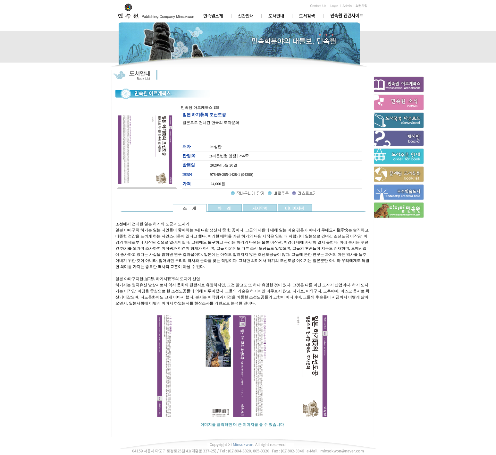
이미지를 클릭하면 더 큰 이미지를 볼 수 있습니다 (242, 422)
